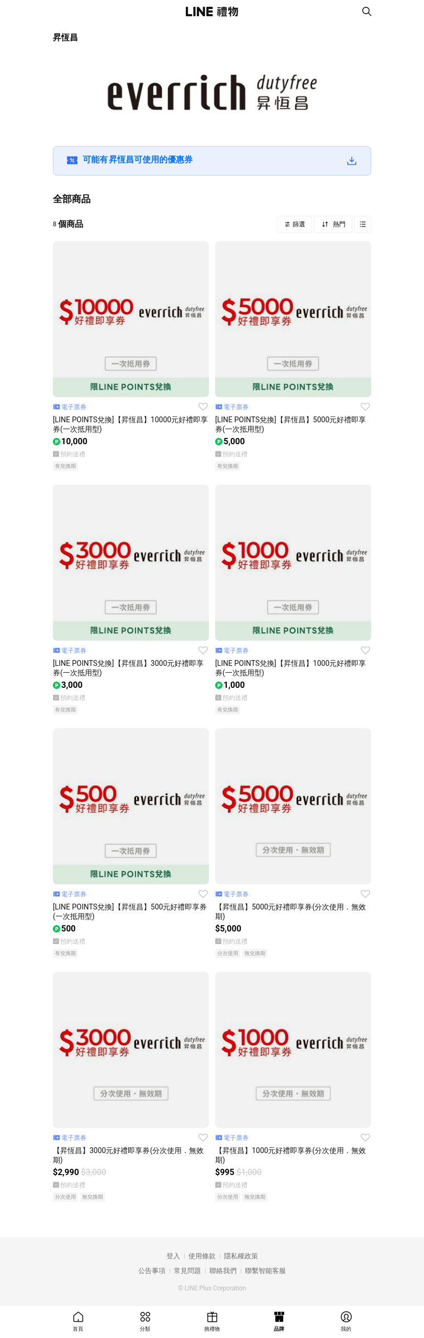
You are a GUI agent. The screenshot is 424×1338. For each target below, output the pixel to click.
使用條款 (202, 1256)
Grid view (362, 224)
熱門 (338, 224)
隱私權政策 (241, 1256)
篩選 (298, 224)
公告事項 (151, 1271)
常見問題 (187, 1271)
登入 (173, 1256)
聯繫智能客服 (265, 1271)
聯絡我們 (223, 1271)
